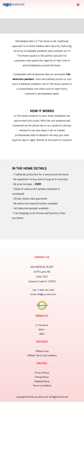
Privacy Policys (42, 372)
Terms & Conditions (42, 385)
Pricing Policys (42, 377)
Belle (41, 333)
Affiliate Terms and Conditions (42, 355)
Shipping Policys (42, 381)
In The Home (42, 325)
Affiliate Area (42, 351)
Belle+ (42, 329)
